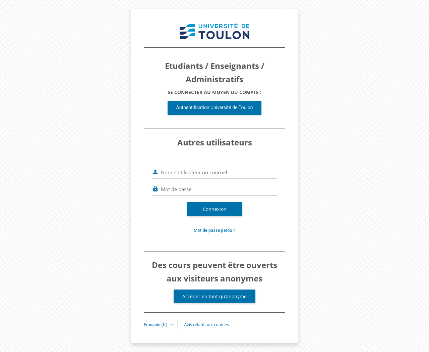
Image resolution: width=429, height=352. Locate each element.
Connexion (215, 209)
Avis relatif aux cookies (206, 324)
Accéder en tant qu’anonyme (214, 296)
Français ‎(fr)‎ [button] (156, 324)
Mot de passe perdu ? (214, 230)
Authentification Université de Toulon (214, 107)
